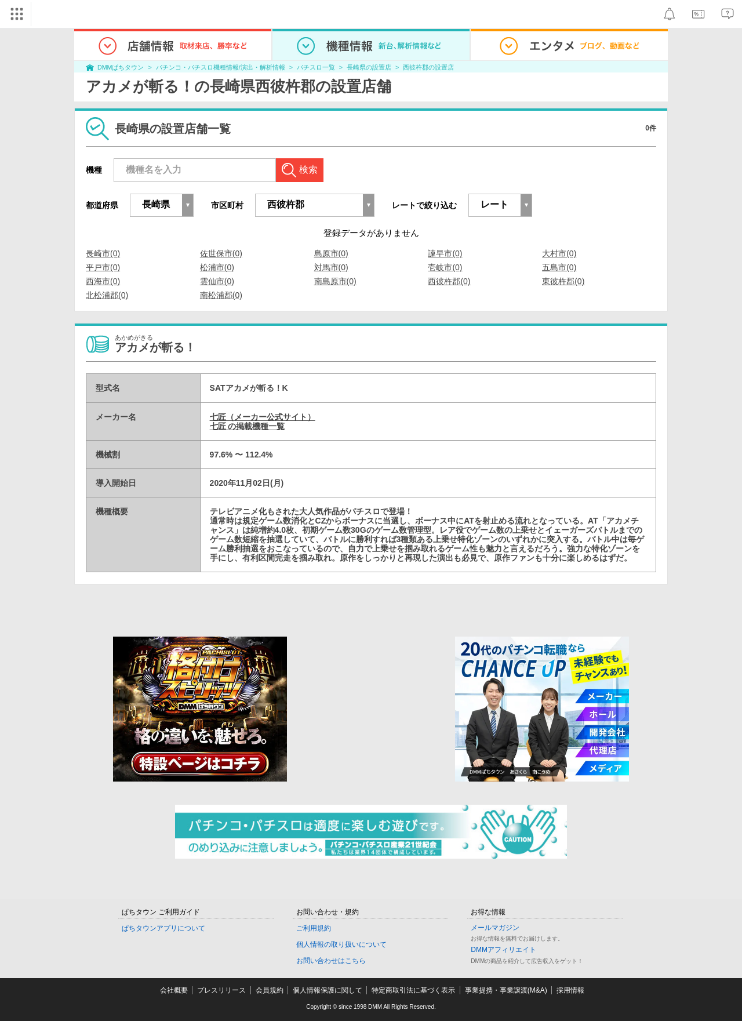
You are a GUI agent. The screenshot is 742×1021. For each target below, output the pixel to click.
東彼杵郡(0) (563, 281)
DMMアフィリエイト (503, 950)
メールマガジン (495, 928)
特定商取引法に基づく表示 (413, 990)
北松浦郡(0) (107, 295)
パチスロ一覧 (316, 67)
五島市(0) (559, 267)
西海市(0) (103, 281)
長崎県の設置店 (369, 67)
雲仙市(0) (217, 281)
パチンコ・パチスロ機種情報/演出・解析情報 (220, 67)
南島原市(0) (335, 281)
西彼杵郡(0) (449, 281)
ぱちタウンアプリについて (163, 928)
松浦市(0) (217, 267)
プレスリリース (221, 990)
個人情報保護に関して (327, 990)
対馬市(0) (331, 267)
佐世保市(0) (221, 253)
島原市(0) (331, 253)
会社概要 (174, 990)
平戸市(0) (103, 267)
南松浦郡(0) (221, 295)
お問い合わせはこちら (331, 961)
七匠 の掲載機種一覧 (247, 426)
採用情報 (570, 990)
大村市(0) (559, 253)
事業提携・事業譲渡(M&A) (506, 990)
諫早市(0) (445, 253)
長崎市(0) (103, 253)
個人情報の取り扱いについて (341, 944)
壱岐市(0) (445, 267)
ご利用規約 (313, 928)
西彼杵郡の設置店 (428, 67)
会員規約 (269, 990)
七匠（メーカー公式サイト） (262, 417)
